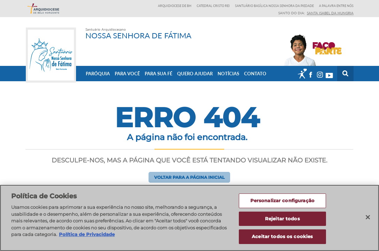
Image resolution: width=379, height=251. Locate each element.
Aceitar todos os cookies (282, 236)
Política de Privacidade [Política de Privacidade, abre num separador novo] (87, 234)
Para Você (127, 73)
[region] (189, 218)
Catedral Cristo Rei (213, 6)
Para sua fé (158, 73)
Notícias (228, 73)
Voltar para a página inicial (189, 177)
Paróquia (98, 73)
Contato (255, 73)
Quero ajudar (195, 73)
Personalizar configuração (282, 200)
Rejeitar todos (282, 218)
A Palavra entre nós (336, 6)
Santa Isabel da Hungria (330, 13)
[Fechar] (368, 217)
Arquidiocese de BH (174, 6)
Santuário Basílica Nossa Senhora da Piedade (274, 6)
